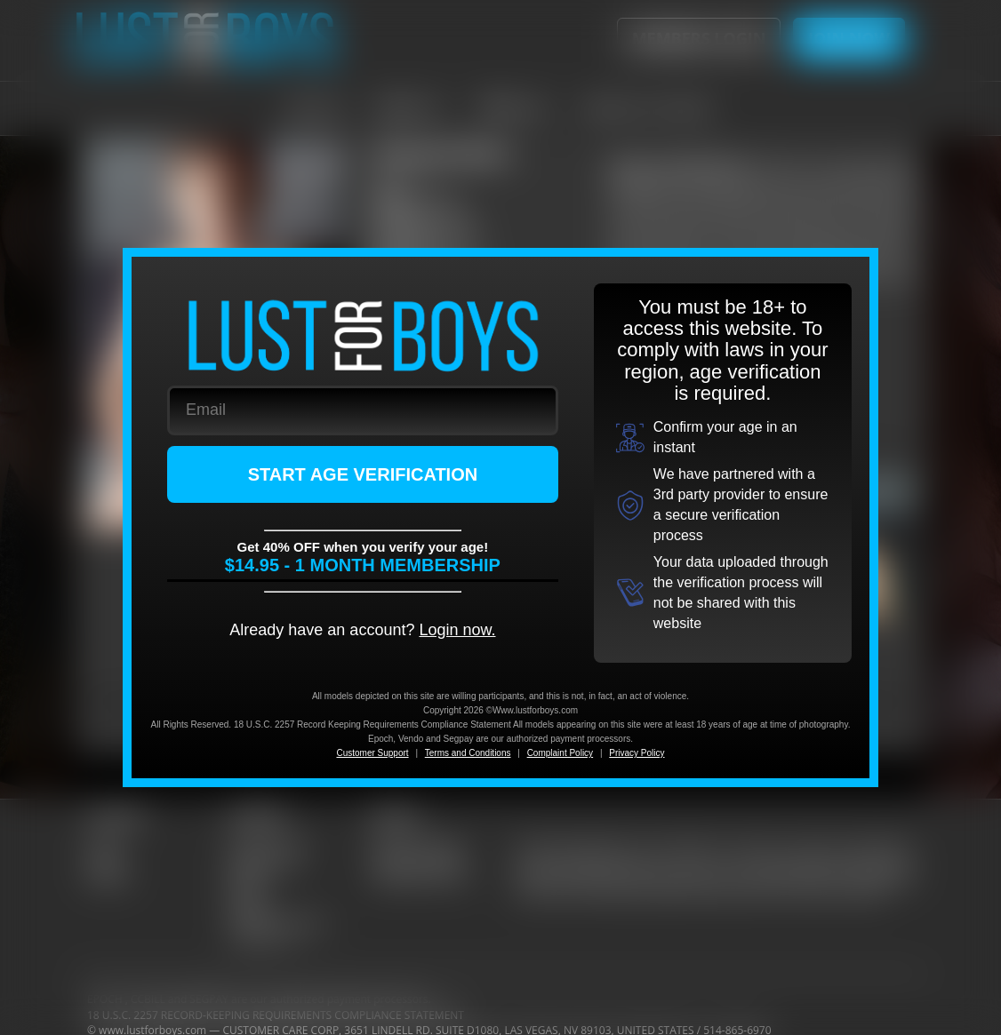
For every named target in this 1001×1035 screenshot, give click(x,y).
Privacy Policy (636, 753)
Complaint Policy (560, 753)
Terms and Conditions (468, 753)
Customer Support (372, 753)
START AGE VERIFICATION (363, 474)
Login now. (457, 630)
